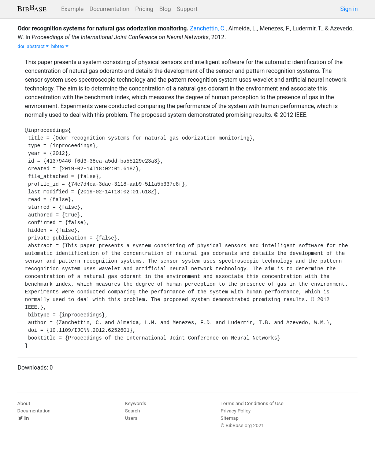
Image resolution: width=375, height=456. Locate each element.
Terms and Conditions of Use (251, 403)
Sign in (349, 8)
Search (132, 411)
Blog (165, 8)
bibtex (60, 46)
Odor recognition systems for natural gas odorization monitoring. (103, 28)
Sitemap (229, 418)
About (23, 403)
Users (131, 418)
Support (187, 8)
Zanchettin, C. (208, 28)
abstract (38, 46)
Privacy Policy (235, 411)
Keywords (135, 403)
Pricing (144, 8)
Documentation (109, 8)
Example (72, 8)
